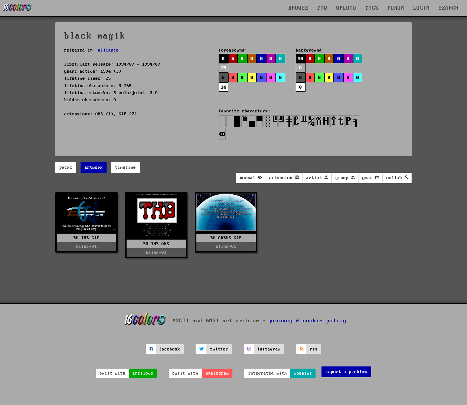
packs (65, 167)
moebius (303, 373)
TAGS (372, 8)
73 (223, 68)
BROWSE (298, 8)
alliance (108, 50)
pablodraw (217, 373)
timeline (125, 167)
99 (300, 58)
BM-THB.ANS (156, 243)
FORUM (396, 8)
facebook (169, 349)
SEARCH (449, 8)
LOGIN (421, 8)
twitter (219, 349)
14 (223, 87)
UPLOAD (346, 8)
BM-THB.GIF (86, 238)
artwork (94, 167)
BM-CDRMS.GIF (226, 238)
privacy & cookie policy (308, 321)
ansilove (143, 373)
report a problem (346, 371)
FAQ (322, 8)
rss (314, 349)
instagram (269, 349)
